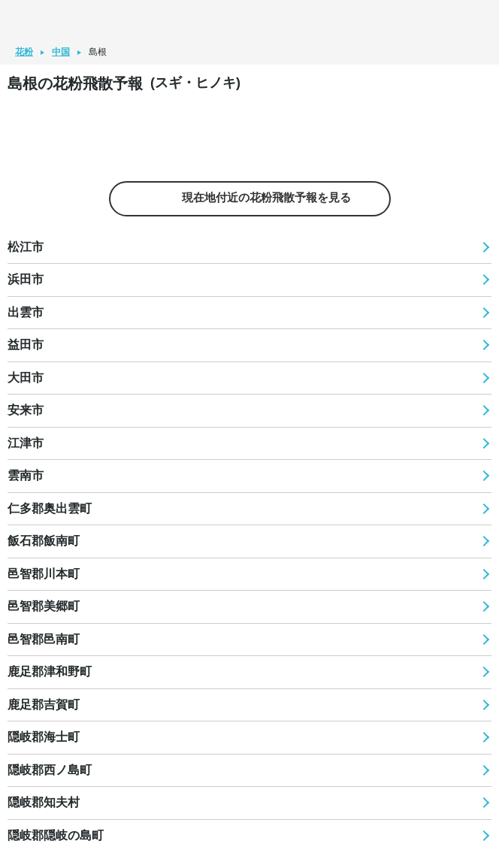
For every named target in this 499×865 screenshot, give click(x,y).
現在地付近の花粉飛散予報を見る (249, 198)
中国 (61, 52)
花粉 (24, 52)
